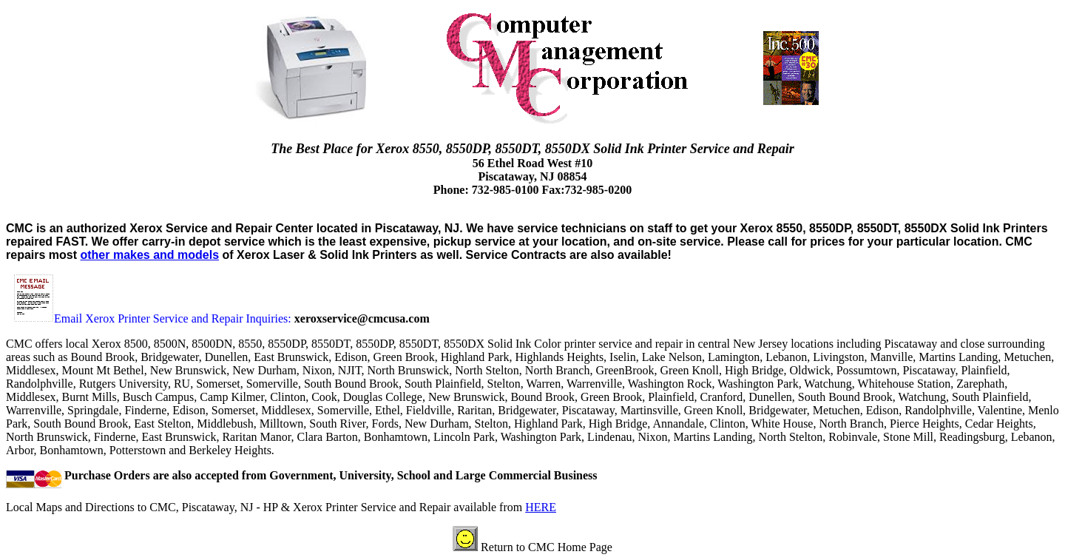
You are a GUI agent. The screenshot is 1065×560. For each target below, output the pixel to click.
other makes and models (149, 255)
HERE (540, 507)
